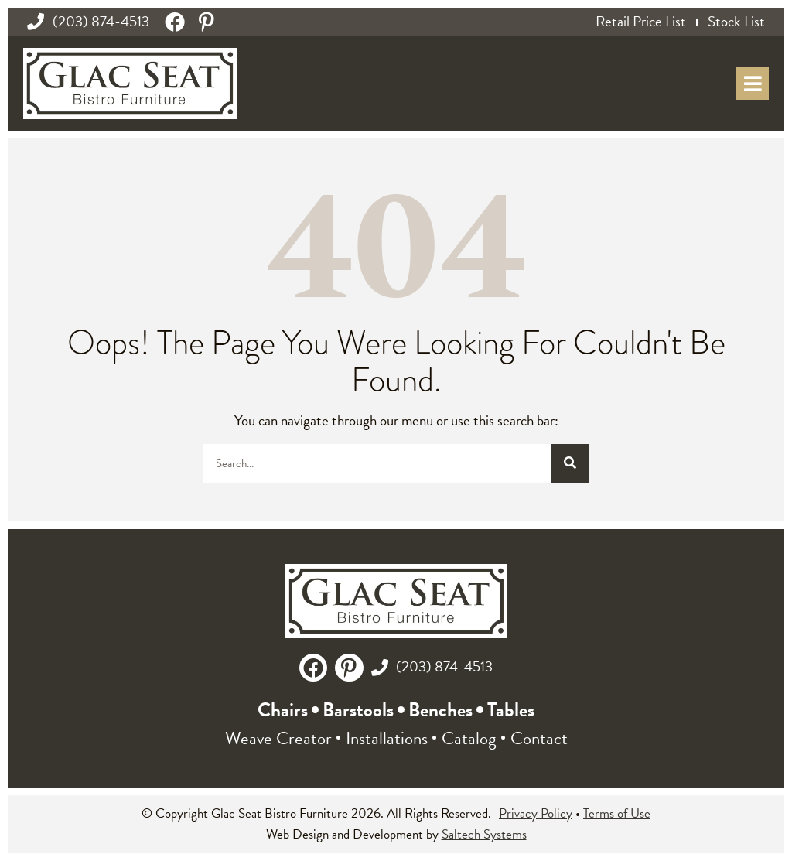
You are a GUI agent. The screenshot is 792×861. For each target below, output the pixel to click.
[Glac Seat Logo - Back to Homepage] (130, 83)
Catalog (469, 738)
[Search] (570, 463)
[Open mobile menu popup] (752, 83)
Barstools (358, 710)
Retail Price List (641, 22)
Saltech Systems (484, 834)
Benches (440, 710)
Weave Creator (278, 738)
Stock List (736, 22)
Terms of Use (616, 813)
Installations (387, 738)
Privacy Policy (535, 813)
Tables (510, 710)
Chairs (283, 710)
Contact (539, 738)
